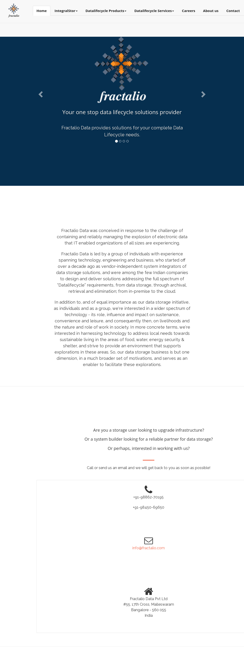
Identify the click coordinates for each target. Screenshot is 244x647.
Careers (188, 10)
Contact (233, 10)
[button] (39, 93)
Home (42, 10)
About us (211, 10)
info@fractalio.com (148, 548)
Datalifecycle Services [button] (154, 10)
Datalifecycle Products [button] (105, 10)
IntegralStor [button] (66, 10)
